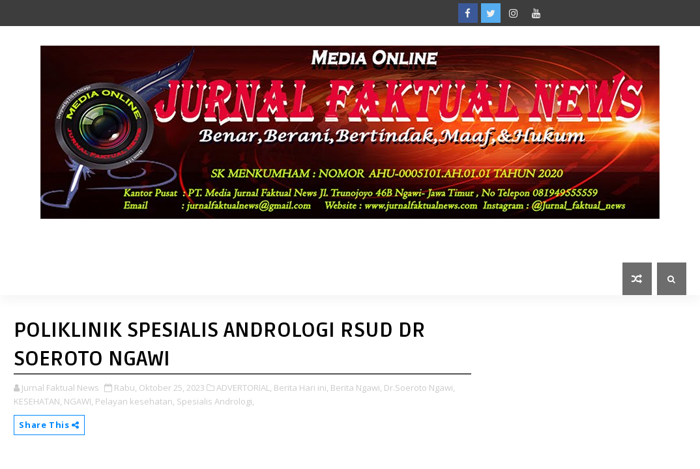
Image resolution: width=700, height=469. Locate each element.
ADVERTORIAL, (244, 387)
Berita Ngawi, (356, 387)
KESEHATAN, (38, 401)
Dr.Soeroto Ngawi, (419, 387)
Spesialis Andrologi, (215, 401)
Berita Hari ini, (301, 387)
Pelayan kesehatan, (135, 401)
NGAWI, (78, 401)
